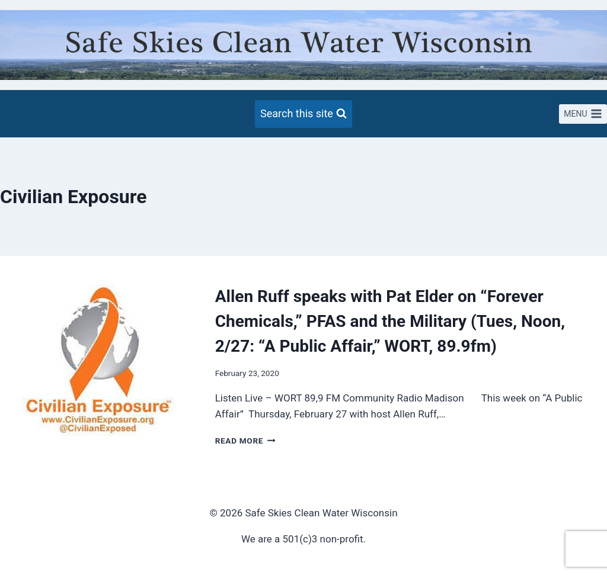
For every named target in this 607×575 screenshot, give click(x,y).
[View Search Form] (303, 114)
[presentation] (98, 366)
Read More (245, 440)
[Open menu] (583, 114)
